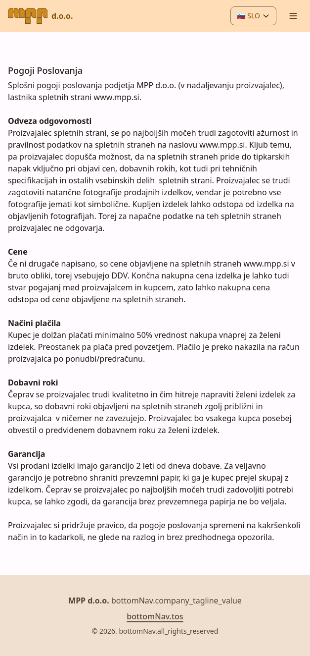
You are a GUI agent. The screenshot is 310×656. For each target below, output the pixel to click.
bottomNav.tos (155, 616)
